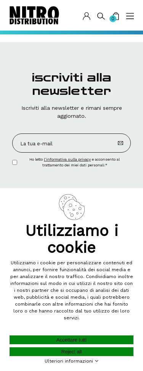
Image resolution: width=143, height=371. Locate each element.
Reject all (71, 352)
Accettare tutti (71, 340)
